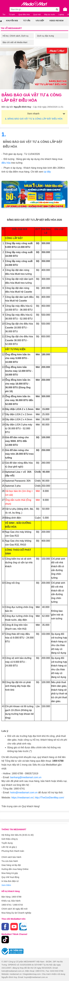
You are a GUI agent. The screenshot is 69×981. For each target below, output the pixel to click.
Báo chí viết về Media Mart (15, 42)
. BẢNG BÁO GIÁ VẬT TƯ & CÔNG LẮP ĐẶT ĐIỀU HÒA (33, 118)
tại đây (47, 171)
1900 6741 (6, 905)
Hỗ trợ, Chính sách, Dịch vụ (16, 36)
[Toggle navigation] (3, 9)
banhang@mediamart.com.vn (25, 777)
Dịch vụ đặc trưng (45, 36)
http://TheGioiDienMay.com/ (49, 797)
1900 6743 (18, 905)
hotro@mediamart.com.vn (24, 792)
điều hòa (6, 163)
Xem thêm (6, 885)
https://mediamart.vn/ (22, 797)
